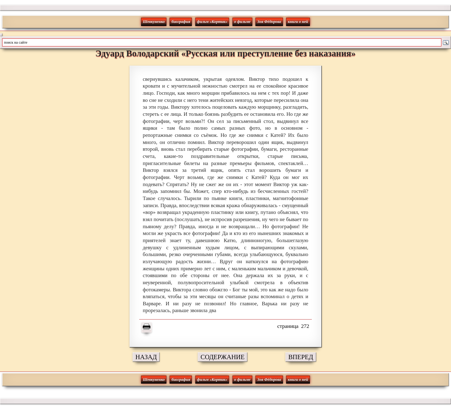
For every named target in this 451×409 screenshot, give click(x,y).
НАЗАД (146, 356)
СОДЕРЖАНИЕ (223, 356)
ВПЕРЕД (300, 356)
